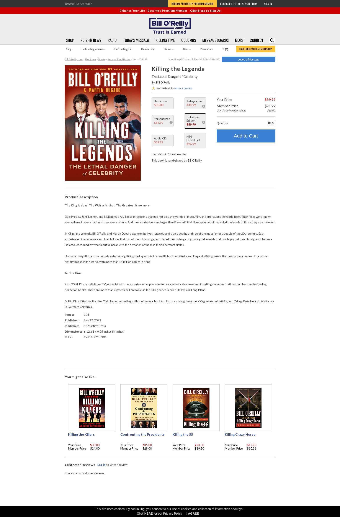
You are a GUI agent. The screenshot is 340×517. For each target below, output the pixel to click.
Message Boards (215, 40)
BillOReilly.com (74, 59)
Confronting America (93, 49)
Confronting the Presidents (142, 434)
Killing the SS (183, 434)
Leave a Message (248, 59)
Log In (101, 464)
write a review (183, 88)
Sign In (268, 4)
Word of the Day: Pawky (78, 4)
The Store (90, 59)
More (239, 40)
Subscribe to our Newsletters (238, 4)
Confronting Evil (123, 49)
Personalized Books (119, 59)
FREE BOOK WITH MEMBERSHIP (255, 49)
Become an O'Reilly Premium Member (193, 4)
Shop (70, 40)
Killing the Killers (81, 434)
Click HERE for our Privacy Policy (159, 513)
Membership (148, 49)
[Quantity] (271, 123)
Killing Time (165, 40)
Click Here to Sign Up (205, 10)
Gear (187, 49)
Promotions (206, 49)
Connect (257, 40)
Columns (188, 40)
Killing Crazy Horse (240, 434)
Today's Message (136, 40)
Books (169, 49)
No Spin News (90, 40)
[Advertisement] (170, 353)
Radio (112, 40)
